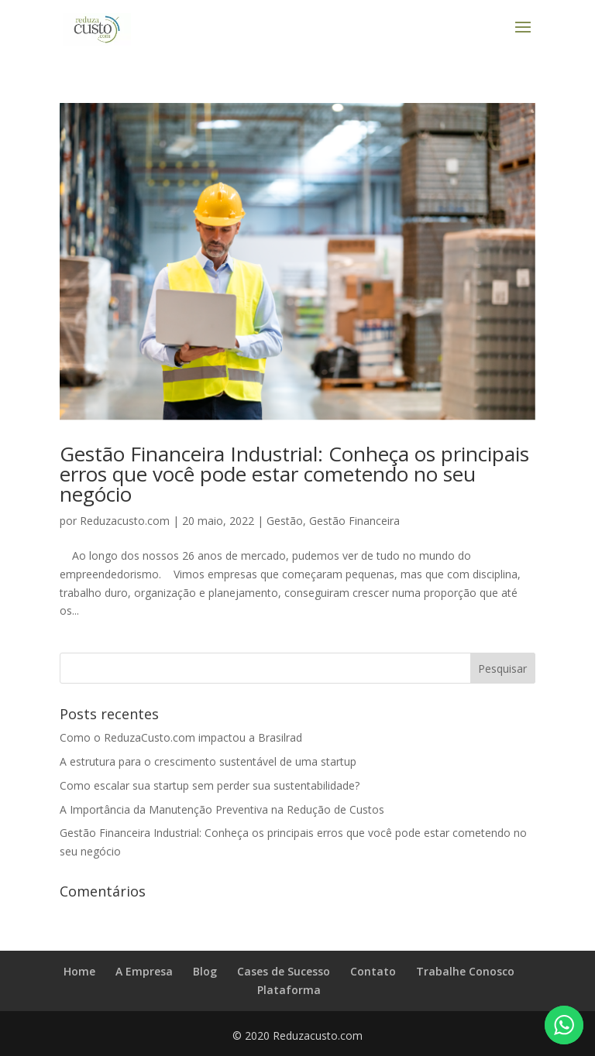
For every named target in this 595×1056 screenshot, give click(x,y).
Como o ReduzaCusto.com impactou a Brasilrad (181, 737)
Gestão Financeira (354, 520)
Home (79, 971)
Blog (205, 971)
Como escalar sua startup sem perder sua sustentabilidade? (209, 785)
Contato (373, 971)
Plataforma (289, 989)
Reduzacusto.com (125, 520)
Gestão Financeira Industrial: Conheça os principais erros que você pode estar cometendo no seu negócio (294, 474)
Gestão (285, 520)
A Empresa (144, 971)
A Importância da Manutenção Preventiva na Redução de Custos (222, 809)
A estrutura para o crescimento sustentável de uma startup (208, 761)
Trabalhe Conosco (465, 971)
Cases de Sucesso (283, 971)
